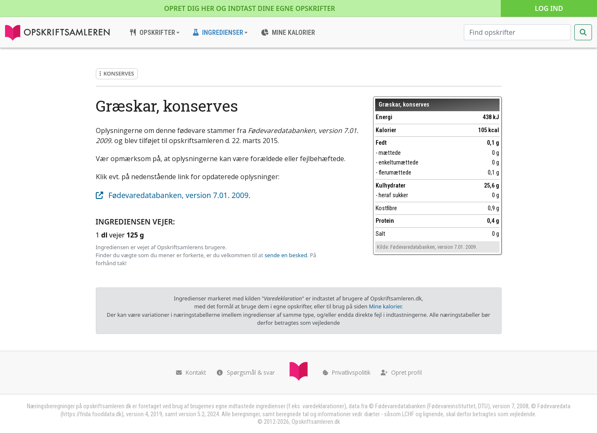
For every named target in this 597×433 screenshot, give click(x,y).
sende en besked (286, 255)
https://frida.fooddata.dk (91, 414)
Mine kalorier (385, 306)
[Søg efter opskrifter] (517, 32)
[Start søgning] (583, 32)
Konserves (117, 73)
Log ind (549, 8)
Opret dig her (249, 8)
